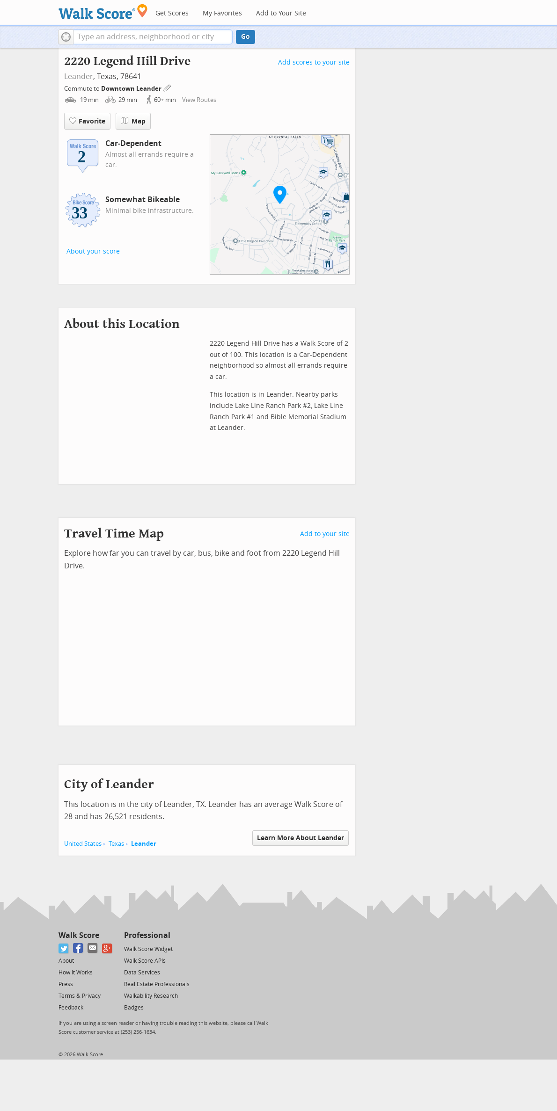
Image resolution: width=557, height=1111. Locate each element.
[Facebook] (78, 948)
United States (83, 843)
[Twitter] (64, 948)
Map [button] (133, 121)
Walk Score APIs (145, 961)
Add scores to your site (314, 62)
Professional (147, 935)
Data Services (142, 972)
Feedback (71, 1007)
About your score (93, 251)
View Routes (199, 99)
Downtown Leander (132, 88)
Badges (134, 1007)
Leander (78, 76)
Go (245, 37)
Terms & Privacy (80, 996)
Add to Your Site (281, 13)
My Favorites (222, 13)
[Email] (93, 948)
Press (66, 984)
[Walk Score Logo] (103, 11)
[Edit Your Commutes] (167, 87)
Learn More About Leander (300, 838)
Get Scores (172, 13)
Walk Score (79, 935)
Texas (116, 843)
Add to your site (325, 534)
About (66, 961)
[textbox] (153, 36)
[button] (65, 36)
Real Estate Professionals (157, 984)
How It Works (76, 972)
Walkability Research (151, 996)
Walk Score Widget (148, 949)
